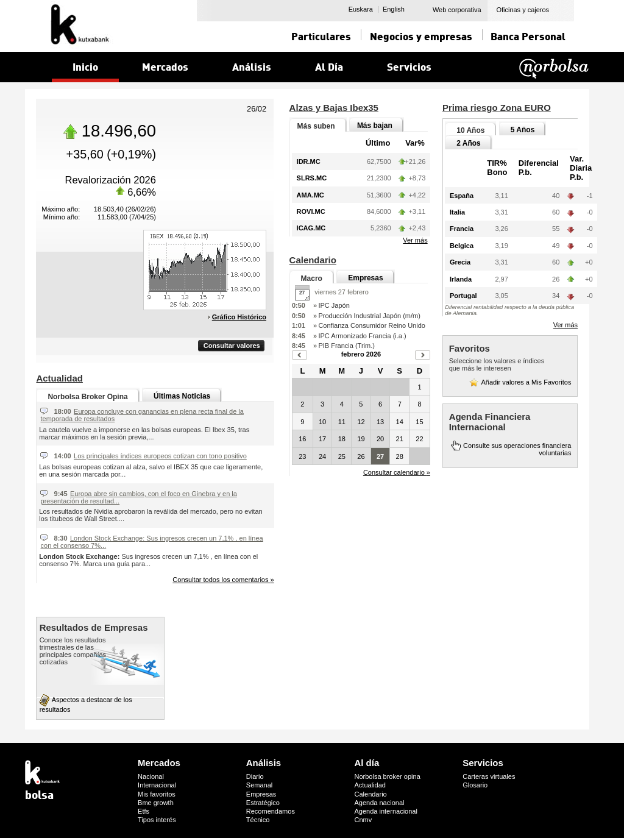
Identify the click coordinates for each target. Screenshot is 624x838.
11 (342, 421)
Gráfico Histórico (239, 317)
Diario (255, 776)
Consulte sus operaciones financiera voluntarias (517, 449)
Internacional (157, 785)
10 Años (470, 130)
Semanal (259, 785)
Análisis (263, 763)
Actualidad (370, 785)
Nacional (151, 776)
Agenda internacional (386, 811)
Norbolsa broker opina (387, 776)
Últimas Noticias (182, 396)
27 (380, 456)
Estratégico (263, 802)
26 (360, 456)
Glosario (475, 785)
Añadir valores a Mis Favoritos (526, 382)
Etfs (143, 811)
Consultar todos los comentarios (223, 579)
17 (322, 438)
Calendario (371, 794)
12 (360, 421)
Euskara (361, 9)
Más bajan (374, 125)
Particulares (321, 36)
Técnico (258, 819)
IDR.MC (309, 161)
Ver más (415, 240)
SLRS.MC (312, 178)
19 (360, 438)
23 (302, 456)
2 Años (468, 143)
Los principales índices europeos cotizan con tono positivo (160, 456)
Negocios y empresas (421, 36)
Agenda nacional (380, 802)
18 (342, 438)
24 (322, 456)
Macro (311, 278)
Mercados (159, 763)
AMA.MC (310, 195)
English (394, 9)
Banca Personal (528, 36)
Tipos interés (157, 819)
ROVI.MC (311, 211)
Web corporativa (457, 9)
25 (342, 456)
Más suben (316, 126)
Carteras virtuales (489, 776)
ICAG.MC (311, 228)
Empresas (365, 278)
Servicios (483, 763)
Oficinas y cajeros (522, 9)
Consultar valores (232, 345)
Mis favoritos (157, 794)
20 (380, 438)
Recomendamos (270, 811)
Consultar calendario (396, 472)
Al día (367, 763)
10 (322, 421)
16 (302, 438)
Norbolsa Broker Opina (87, 396)
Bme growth (156, 802)
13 (380, 421)
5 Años (523, 130)
